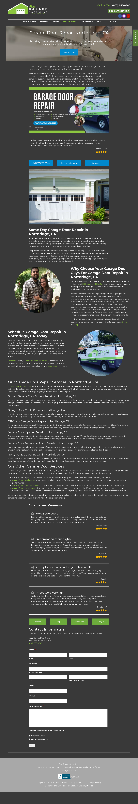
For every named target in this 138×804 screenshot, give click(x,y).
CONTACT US (69, 52)
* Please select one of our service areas (48, 731)
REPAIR (56, 21)
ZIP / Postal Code (76, 680)
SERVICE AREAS (69, 21)
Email (31, 686)
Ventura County (37, 736)
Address (33, 664)
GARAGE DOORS (29, 21)
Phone (33, 696)
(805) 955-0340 (121, 5)
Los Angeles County (39, 739)
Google (100, 622)
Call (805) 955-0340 (41, 163)
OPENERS (44, 21)
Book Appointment (119, 11)
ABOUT (100, 21)
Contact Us (135, 37)
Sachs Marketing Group (82, 786)
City (30, 680)
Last (71, 658)
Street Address (35, 672)
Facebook (79, 622)
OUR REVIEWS (87, 21)
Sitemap (97, 783)
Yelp (58, 622)
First (31, 658)
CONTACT (112, 21)
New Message (36, 706)
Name (32, 650)
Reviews (37, 622)
